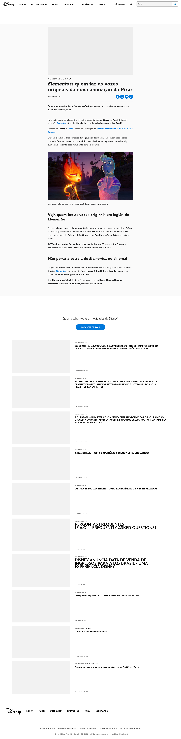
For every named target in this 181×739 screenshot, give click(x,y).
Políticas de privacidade (47, 728)
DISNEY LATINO (102, 711)
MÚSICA (87, 711)
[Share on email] (127, 96)
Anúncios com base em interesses (130, 728)
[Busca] (154, 3)
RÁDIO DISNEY (56, 711)
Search (175, 3)
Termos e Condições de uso (87, 728)
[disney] (13, 711)
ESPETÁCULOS (73, 711)
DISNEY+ (30, 711)
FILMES (42, 711)
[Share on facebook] (118, 97)
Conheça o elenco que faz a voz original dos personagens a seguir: (78, 204)
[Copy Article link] (131, 97)
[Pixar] (70, 129)
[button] (127, 4)
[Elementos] (61, 123)
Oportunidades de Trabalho (108, 728)
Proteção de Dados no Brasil (67, 728)
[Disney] (8, 4)
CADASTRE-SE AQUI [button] (90, 327)
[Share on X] (122, 97)
